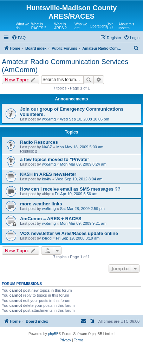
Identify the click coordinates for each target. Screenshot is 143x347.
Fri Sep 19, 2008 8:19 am (77, 238)
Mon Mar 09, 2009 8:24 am (83, 164)
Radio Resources (39, 142)
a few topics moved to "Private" (55, 159)
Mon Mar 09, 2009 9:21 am (83, 223)
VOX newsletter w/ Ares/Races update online (69, 233)
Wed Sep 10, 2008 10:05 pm (84, 119)
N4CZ (47, 147)
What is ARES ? (60, 26)
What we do (23, 26)
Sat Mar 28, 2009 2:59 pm (82, 208)
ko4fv (46, 179)
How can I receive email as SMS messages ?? (70, 189)
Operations (98, 26)
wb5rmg (49, 119)
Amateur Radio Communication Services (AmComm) (65, 66)
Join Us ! (110, 26)
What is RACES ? (38, 26)
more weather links (41, 203)
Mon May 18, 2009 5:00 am (79, 147)
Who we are (80, 26)
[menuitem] (19, 37)
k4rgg (47, 238)
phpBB (53, 334)
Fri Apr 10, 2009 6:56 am (76, 194)
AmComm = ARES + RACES (51, 218)
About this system (126, 26)
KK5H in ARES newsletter (48, 174)
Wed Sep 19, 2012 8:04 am (79, 179)
